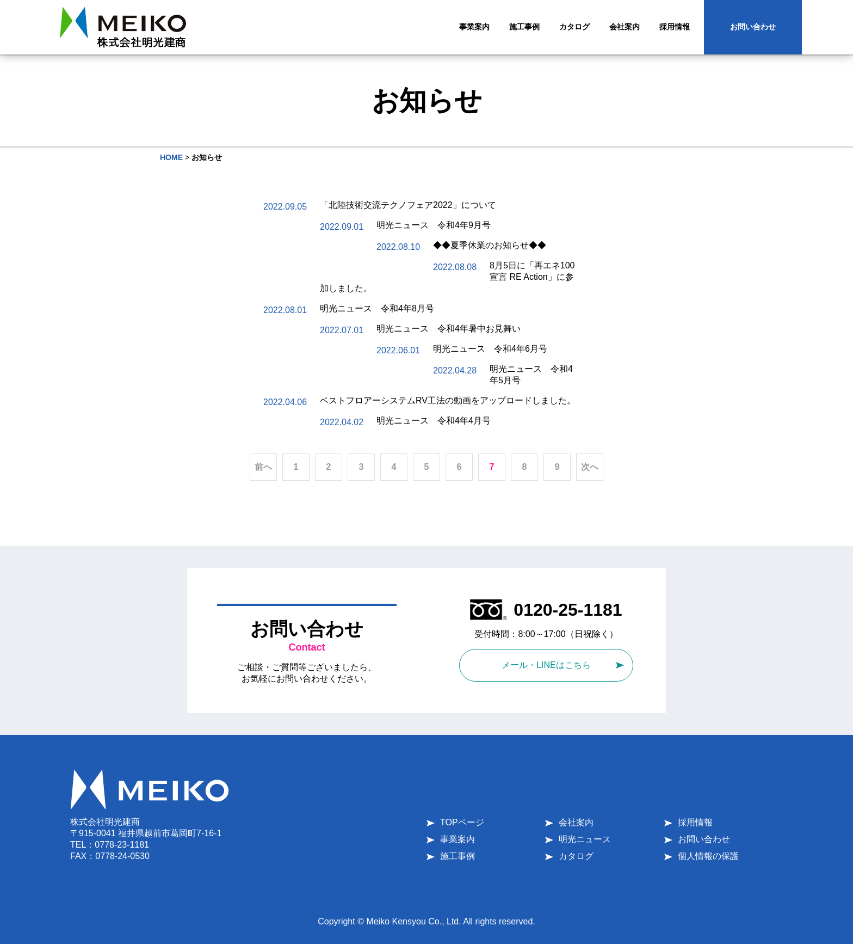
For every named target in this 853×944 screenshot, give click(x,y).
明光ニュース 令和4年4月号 (433, 420)
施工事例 (457, 856)
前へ (263, 466)
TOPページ (462, 822)
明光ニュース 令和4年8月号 (377, 308)
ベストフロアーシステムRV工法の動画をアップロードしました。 (448, 400)
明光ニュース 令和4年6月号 (490, 348)
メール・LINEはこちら (546, 665)
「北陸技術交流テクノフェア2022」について (408, 205)
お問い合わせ (753, 26)
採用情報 (695, 822)
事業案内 (457, 839)
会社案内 (576, 822)
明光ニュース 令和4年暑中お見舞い (448, 328)
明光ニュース (585, 839)
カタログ (576, 856)
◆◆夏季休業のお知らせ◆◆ (489, 245)
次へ (589, 466)
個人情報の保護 (708, 856)
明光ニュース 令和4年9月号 (433, 225)
